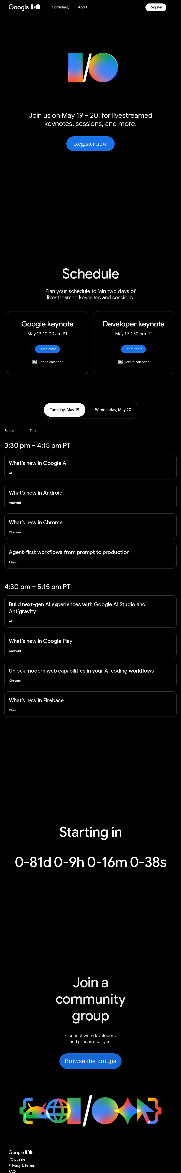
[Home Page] (27, 7)
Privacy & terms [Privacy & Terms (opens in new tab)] (22, 1165)
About (82, 7)
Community (60, 7)
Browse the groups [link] (90, 1061)
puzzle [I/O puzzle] (17, 1159)
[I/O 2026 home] (21, 1152)
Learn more (47, 349)
